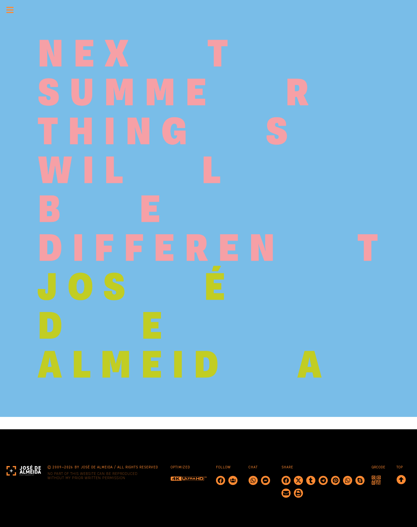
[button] (286, 480)
